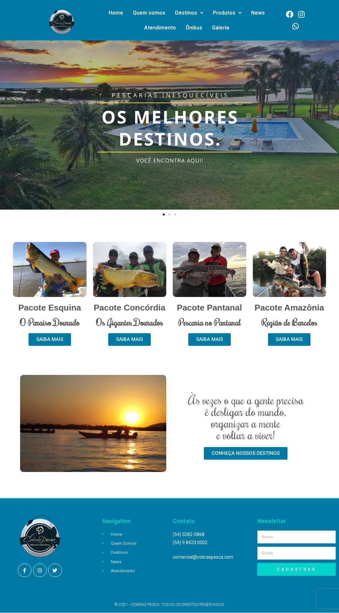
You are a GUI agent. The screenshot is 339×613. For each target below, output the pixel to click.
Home (116, 13)
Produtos (227, 13)
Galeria (220, 28)
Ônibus (194, 28)
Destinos (189, 13)
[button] (164, 214)
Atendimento (160, 28)
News (258, 13)
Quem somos (149, 13)
